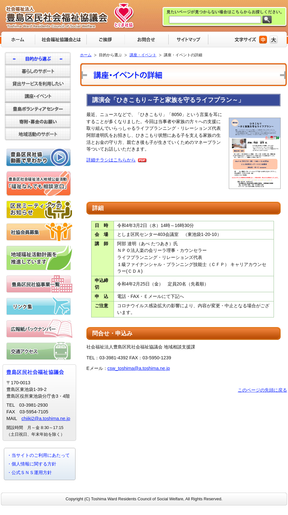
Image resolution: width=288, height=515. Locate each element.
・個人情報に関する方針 (31, 463)
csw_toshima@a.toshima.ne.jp (139, 368)
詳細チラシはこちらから (111, 159)
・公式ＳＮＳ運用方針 (29, 472)
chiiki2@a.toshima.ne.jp (45, 418)
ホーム (86, 55)
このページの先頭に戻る (262, 390)
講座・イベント (143, 55)
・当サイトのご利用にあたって (38, 455)
